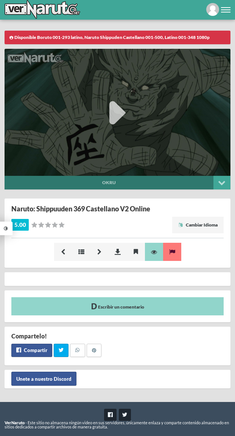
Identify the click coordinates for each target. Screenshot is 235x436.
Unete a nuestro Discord (44, 379)
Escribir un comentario (117, 306)
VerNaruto (15, 422)
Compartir (31, 350)
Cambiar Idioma (198, 225)
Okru (109, 182)
